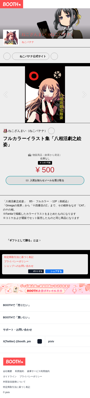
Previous (6, 95)
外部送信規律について (14, 382)
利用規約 (19, 371)
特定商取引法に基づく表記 (16, 387)
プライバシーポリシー (31, 376)
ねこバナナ (28, 42)
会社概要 (7, 371)
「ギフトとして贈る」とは (22, 240)
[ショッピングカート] (86, 4)
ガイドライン (10, 376)
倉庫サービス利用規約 (38, 371)
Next (84, 95)
